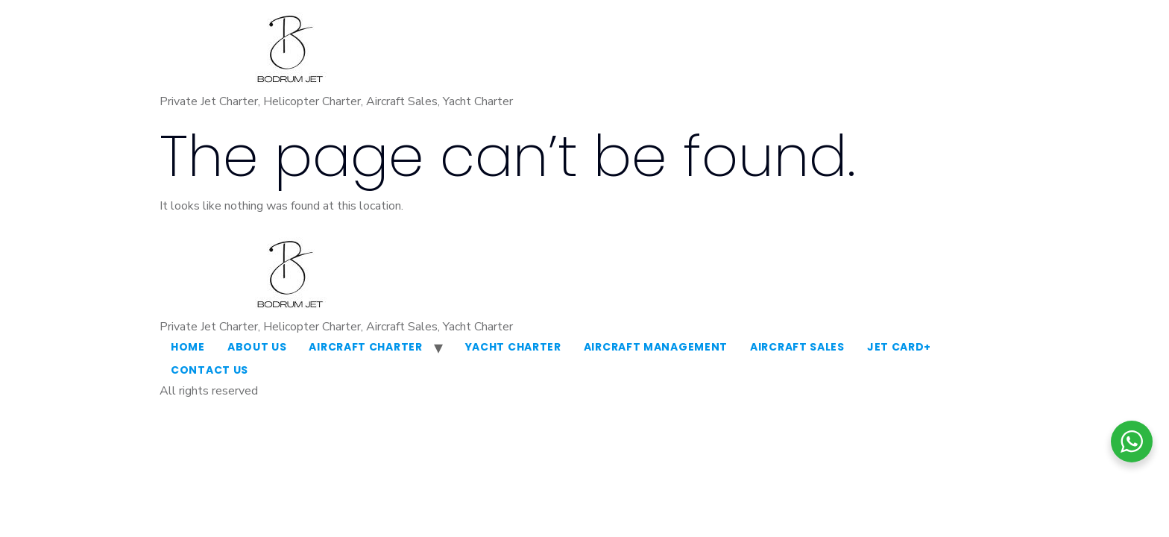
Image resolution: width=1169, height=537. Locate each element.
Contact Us (209, 369)
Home (188, 346)
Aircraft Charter (365, 346)
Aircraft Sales (797, 346)
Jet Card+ (899, 346)
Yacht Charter (513, 346)
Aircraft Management (656, 346)
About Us (257, 346)
